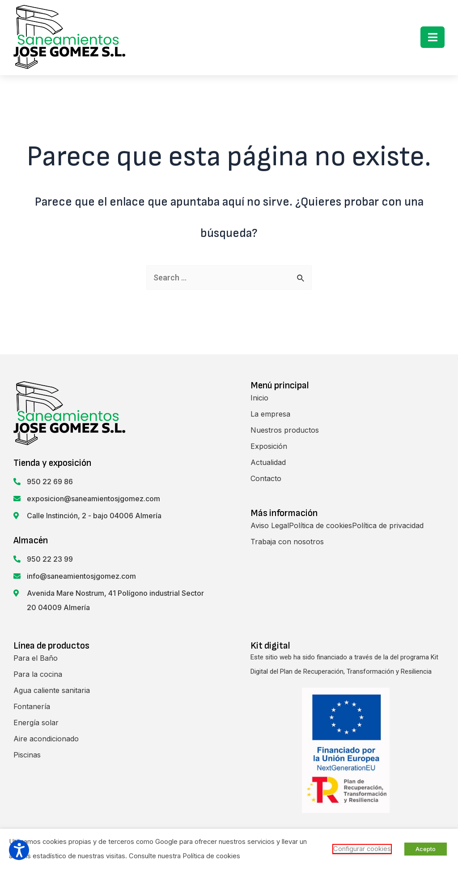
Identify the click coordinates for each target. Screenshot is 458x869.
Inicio (259, 397)
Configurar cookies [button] (362, 849)
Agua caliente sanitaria (51, 690)
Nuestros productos (284, 430)
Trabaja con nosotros (287, 541)
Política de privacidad (388, 525)
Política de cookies (320, 525)
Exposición (268, 446)
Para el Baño (35, 658)
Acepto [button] (426, 848)
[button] (432, 37)
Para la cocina (37, 674)
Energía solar (36, 722)
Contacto (265, 478)
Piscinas (27, 754)
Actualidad (268, 462)
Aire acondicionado (46, 738)
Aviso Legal (269, 525)
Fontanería (31, 706)
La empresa (270, 413)
